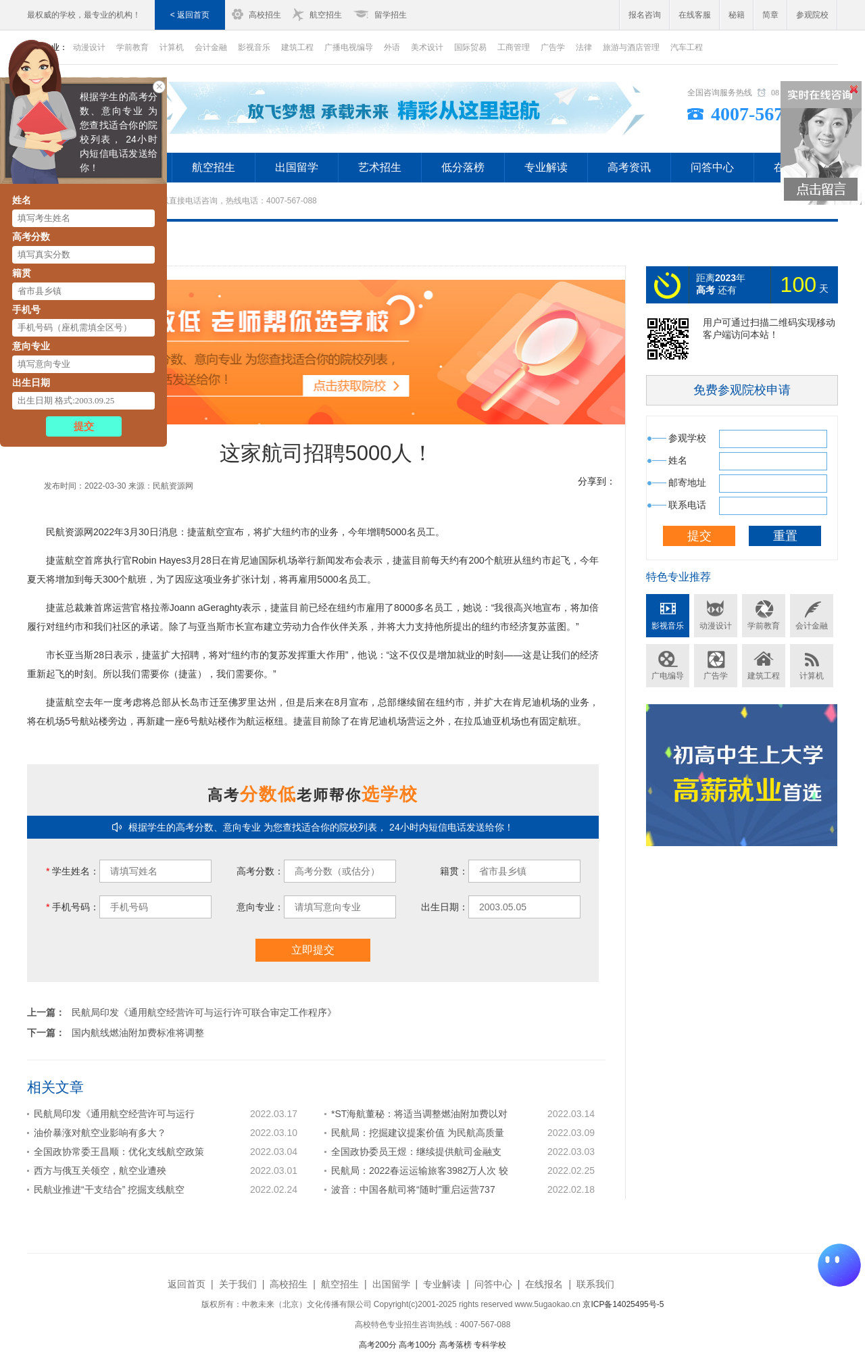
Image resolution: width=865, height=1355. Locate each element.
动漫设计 (715, 626)
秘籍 (736, 15)
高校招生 (265, 15)
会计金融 (211, 47)
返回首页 (186, 1284)
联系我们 (595, 1284)
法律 (584, 47)
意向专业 (31, 346)
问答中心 (712, 167)
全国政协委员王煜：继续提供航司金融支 (416, 1151)
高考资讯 (629, 167)
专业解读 (546, 167)
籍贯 (21, 273)
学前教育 (763, 626)
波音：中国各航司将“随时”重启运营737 (413, 1189)
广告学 (553, 47)
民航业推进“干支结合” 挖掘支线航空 (109, 1189)
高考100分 (418, 1345)
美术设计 (427, 47)
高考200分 (378, 1345)
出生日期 (31, 382)
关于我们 (238, 1284)
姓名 (21, 200)
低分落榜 (463, 167)
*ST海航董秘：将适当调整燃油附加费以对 (419, 1113)
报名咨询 (644, 15)
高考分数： (260, 871)
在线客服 (694, 15)
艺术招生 (379, 167)
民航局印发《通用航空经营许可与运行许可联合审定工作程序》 (204, 1012)
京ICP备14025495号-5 (623, 1304)
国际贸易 (470, 47)
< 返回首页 (189, 15)
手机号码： (72, 907)
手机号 (26, 309)
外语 (392, 47)
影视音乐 (254, 47)
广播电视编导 (348, 47)
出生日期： (444, 907)
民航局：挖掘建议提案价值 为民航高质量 (417, 1132)
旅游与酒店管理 (631, 47)
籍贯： (454, 871)
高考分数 (31, 236)
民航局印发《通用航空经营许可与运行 (114, 1113)
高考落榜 (455, 1345)
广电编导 (667, 676)
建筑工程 (297, 47)
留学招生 (390, 15)
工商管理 (513, 47)
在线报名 (544, 1284)
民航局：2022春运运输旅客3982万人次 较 (419, 1170)
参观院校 (812, 15)
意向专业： (260, 907)
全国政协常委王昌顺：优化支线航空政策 (119, 1151)
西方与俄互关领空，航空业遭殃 (100, 1170)
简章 (770, 15)
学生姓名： (72, 871)
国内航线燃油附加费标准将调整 (138, 1032)
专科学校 (490, 1345)
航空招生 (326, 15)
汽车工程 (686, 47)
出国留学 (296, 167)
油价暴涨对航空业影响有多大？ (100, 1132)
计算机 (171, 47)
